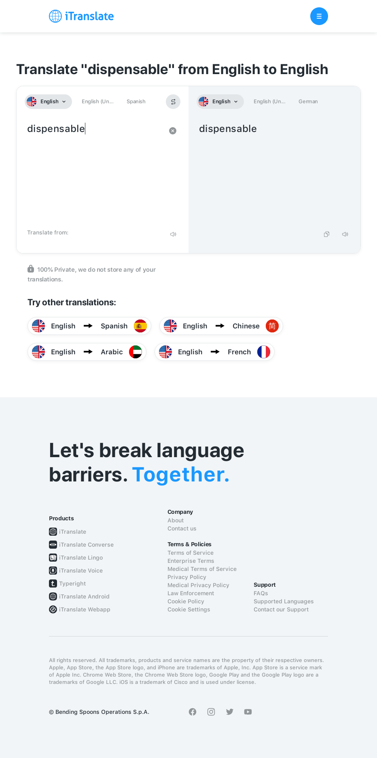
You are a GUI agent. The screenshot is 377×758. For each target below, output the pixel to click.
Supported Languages (284, 601)
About (175, 520)
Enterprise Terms (190, 561)
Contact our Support (281, 609)
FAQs (261, 593)
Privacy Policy (186, 577)
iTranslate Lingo (81, 557)
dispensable (94, 173)
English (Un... (97, 101)
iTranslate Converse (86, 544)
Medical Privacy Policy (198, 585)
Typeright (72, 583)
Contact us (182, 528)
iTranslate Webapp (84, 609)
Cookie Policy (185, 601)
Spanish (136, 101)
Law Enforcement (190, 593)
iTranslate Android (84, 596)
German (308, 101)
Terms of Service (190, 552)
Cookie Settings (188, 609)
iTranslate (72, 531)
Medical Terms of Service (202, 569)
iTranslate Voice (81, 570)
